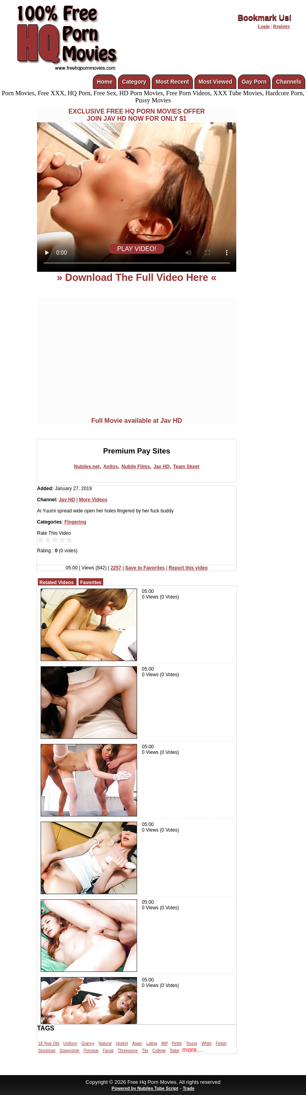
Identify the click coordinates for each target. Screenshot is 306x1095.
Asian (137, 1043)
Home (104, 81)
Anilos (110, 466)
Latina (151, 1043)
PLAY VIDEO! (136, 248)
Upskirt (122, 1043)
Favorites (90, 582)
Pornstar (91, 1050)
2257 (116, 568)
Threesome (128, 1050)
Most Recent (172, 81)
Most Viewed (215, 81)
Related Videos (56, 582)
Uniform (70, 1043)
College (159, 1050)
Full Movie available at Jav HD (136, 420)
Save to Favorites (145, 568)
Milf (164, 1043)
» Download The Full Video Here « (136, 277)
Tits (145, 1050)
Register (281, 26)
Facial (108, 1050)
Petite (177, 1043)
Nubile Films (136, 466)
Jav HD (161, 466)
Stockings (46, 1050)
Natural (104, 1043)
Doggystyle (69, 1050)
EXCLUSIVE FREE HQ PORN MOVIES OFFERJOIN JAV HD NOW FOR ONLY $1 (137, 115)
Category (134, 81)
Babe (174, 1050)
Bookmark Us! (264, 17)
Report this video (188, 568)
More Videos (93, 499)
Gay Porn (254, 81)
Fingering (75, 522)
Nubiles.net (87, 466)
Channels (288, 81)
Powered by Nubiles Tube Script (145, 1088)
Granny (87, 1043)
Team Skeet (186, 466)
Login (264, 26)
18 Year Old (48, 1043)
